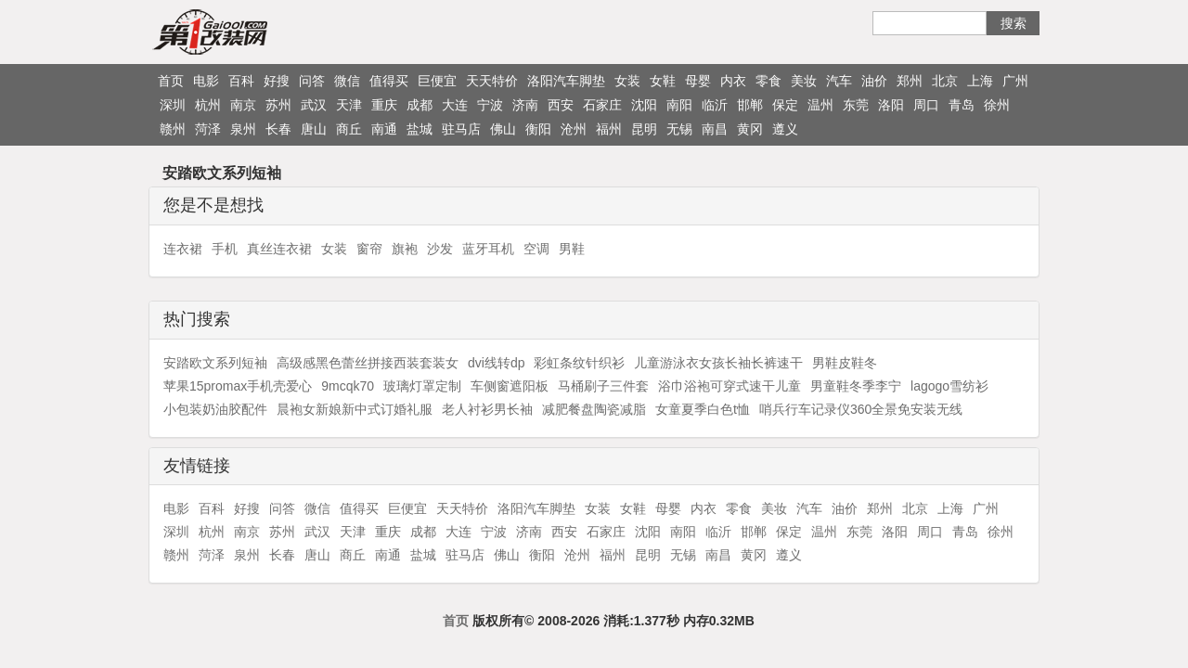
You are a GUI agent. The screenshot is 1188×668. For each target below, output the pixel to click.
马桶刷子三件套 (603, 386)
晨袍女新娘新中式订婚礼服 (355, 409)
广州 (1015, 80)
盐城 (420, 129)
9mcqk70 (347, 386)
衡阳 (538, 129)
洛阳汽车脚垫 (566, 80)
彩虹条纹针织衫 (579, 362)
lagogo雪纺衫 (949, 386)
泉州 (243, 129)
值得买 (388, 80)
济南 (525, 104)
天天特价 (492, 80)
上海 (980, 80)
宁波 (490, 104)
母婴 (698, 80)
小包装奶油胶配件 (215, 409)
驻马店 (461, 129)
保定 (785, 104)
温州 (820, 104)
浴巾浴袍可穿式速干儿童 (729, 386)
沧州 (574, 129)
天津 (349, 104)
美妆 (804, 80)
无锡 (679, 129)
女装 (627, 80)
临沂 (715, 104)
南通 (384, 129)
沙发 (440, 248)
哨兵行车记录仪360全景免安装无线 (860, 409)
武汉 (314, 104)
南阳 (679, 104)
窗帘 (369, 248)
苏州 (278, 104)
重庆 (384, 104)
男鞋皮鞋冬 (844, 362)
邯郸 (750, 104)
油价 (874, 80)
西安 (561, 104)
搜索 (1014, 23)
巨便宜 (437, 80)
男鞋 (572, 248)
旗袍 (405, 248)
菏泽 (208, 129)
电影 (206, 80)
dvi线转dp (496, 362)
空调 (536, 248)
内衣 (733, 80)
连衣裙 (182, 248)
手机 (225, 248)
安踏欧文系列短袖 (215, 362)
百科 (241, 80)
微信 (347, 80)
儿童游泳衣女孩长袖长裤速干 (718, 362)
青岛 (962, 104)
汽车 (839, 80)
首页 (171, 80)
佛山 (503, 129)
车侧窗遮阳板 (510, 386)
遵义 (785, 129)
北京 (945, 80)
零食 (768, 80)
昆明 (644, 129)
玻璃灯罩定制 (422, 386)
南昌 (715, 129)
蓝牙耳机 (488, 248)
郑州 (910, 80)
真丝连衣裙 (279, 248)
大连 (455, 104)
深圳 (173, 104)
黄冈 (750, 129)
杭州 (208, 104)
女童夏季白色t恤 (702, 409)
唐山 (314, 129)
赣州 (173, 129)
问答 (312, 80)
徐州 (997, 104)
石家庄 (602, 104)
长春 (278, 129)
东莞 (856, 104)
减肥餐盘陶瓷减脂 (594, 409)
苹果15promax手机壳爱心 (237, 386)
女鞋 (663, 80)
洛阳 (891, 104)
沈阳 (644, 104)
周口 (926, 104)
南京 (243, 104)
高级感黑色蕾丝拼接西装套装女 (367, 362)
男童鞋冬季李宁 (855, 386)
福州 (609, 129)
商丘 (349, 129)
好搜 (277, 80)
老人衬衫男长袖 (487, 409)
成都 (420, 104)
